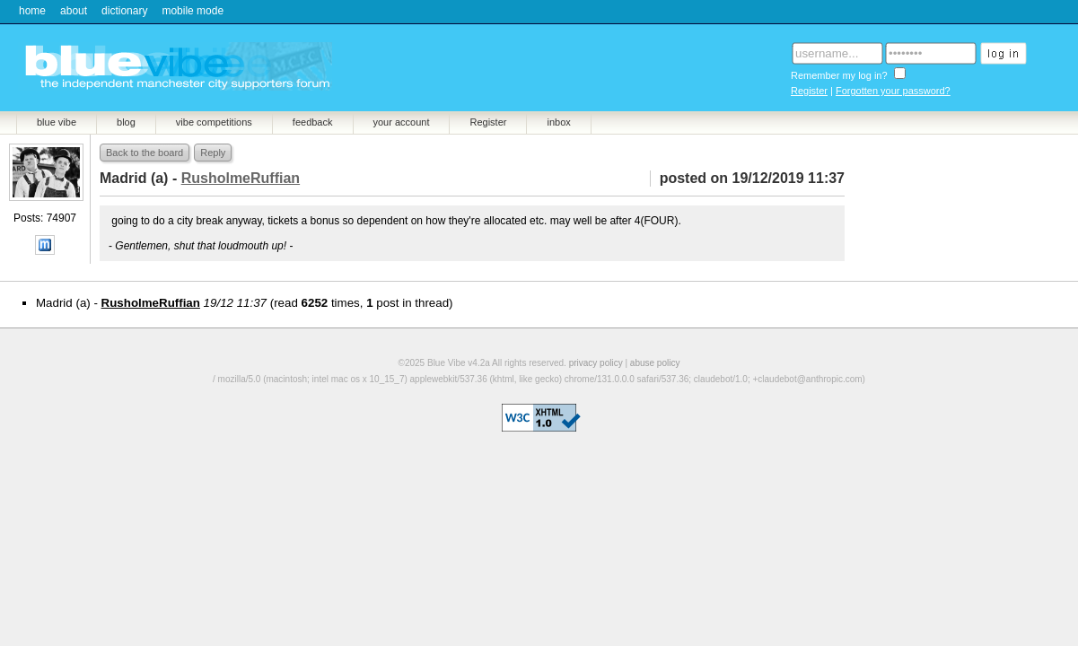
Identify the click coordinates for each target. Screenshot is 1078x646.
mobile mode (192, 10)
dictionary (124, 10)
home (32, 10)
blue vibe (56, 122)
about (73, 10)
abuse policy (655, 363)
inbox (558, 122)
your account (401, 122)
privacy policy (596, 363)
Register (809, 90)
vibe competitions (214, 122)
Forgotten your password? (893, 90)
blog (126, 122)
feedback (313, 122)
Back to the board (144, 152)
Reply (212, 152)
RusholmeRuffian (150, 303)
